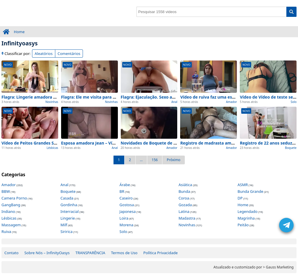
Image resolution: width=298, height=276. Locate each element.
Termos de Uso (124, 252)
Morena (126, 224)
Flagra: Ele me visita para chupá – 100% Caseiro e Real (115, 97)
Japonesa (128, 211)
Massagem (11, 224)
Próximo (173, 159)
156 (155, 159)
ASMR (242, 184)
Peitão (243, 224)
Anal (174, 102)
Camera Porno (14, 198)
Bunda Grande (250, 191)
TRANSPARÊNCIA (90, 252)
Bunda (184, 191)
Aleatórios (44, 53)
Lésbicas (52, 148)
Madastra (186, 218)
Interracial (70, 211)
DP (239, 198)
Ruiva (6, 231)
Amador (231, 102)
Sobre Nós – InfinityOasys (47, 252)
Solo (294, 102)
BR (122, 191)
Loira (124, 218)
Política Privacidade (160, 252)
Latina (183, 211)
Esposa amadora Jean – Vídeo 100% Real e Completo (113, 143)
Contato (11, 252)
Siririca (66, 231)
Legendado (247, 211)
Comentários (69, 53)
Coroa (183, 198)
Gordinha (69, 204)
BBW (5, 191)
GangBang (10, 204)
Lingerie (68, 218)
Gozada (185, 204)
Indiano (8, 211)
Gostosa (127, 204)
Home (19, 31)
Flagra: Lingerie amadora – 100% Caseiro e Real (48, 97)
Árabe (125, 184)
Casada (67, 198)
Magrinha (246, 218)
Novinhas (51, 102)
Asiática (185, 184)
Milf (64, 224)
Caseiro (126, 198)
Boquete (291, 148)
